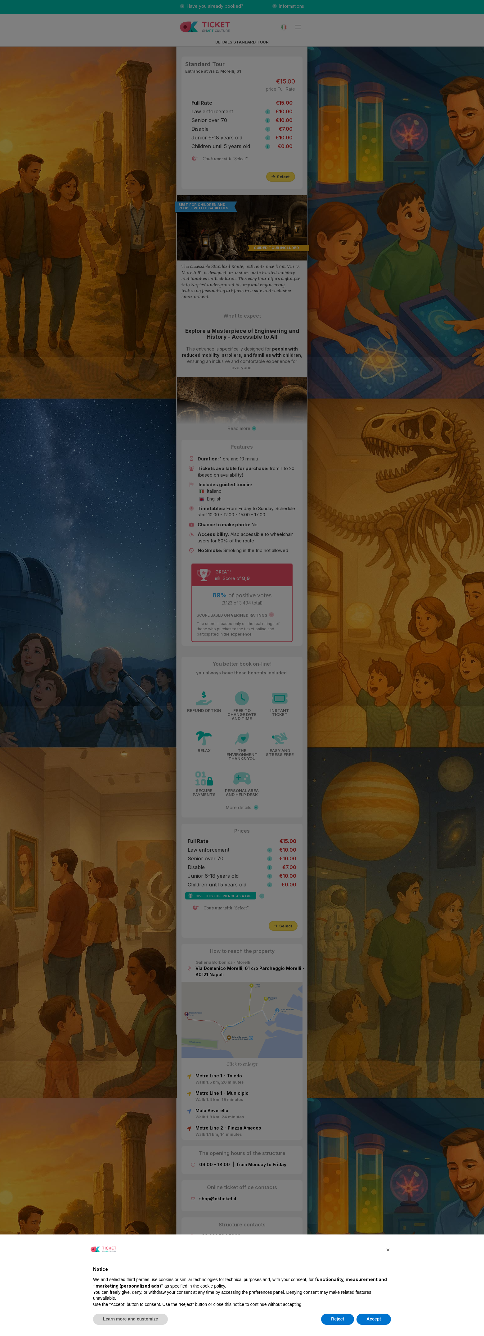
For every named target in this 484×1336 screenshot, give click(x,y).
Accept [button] (373, 1318)
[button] (388, 1249)
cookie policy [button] (212, 1286)
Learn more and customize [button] (130, 1318)
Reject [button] (337, 1318)
